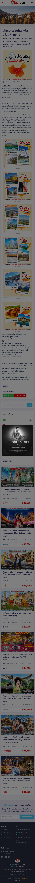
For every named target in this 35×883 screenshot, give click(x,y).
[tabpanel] (17, 440)
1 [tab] (17, 454)
